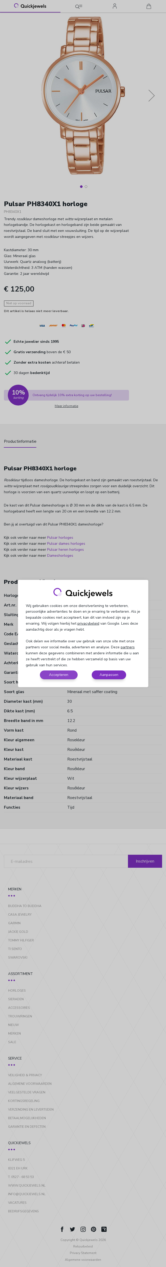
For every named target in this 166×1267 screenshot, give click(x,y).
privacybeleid (88, 623)
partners (128, 647)
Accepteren (58, 674)
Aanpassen (109, 674)
